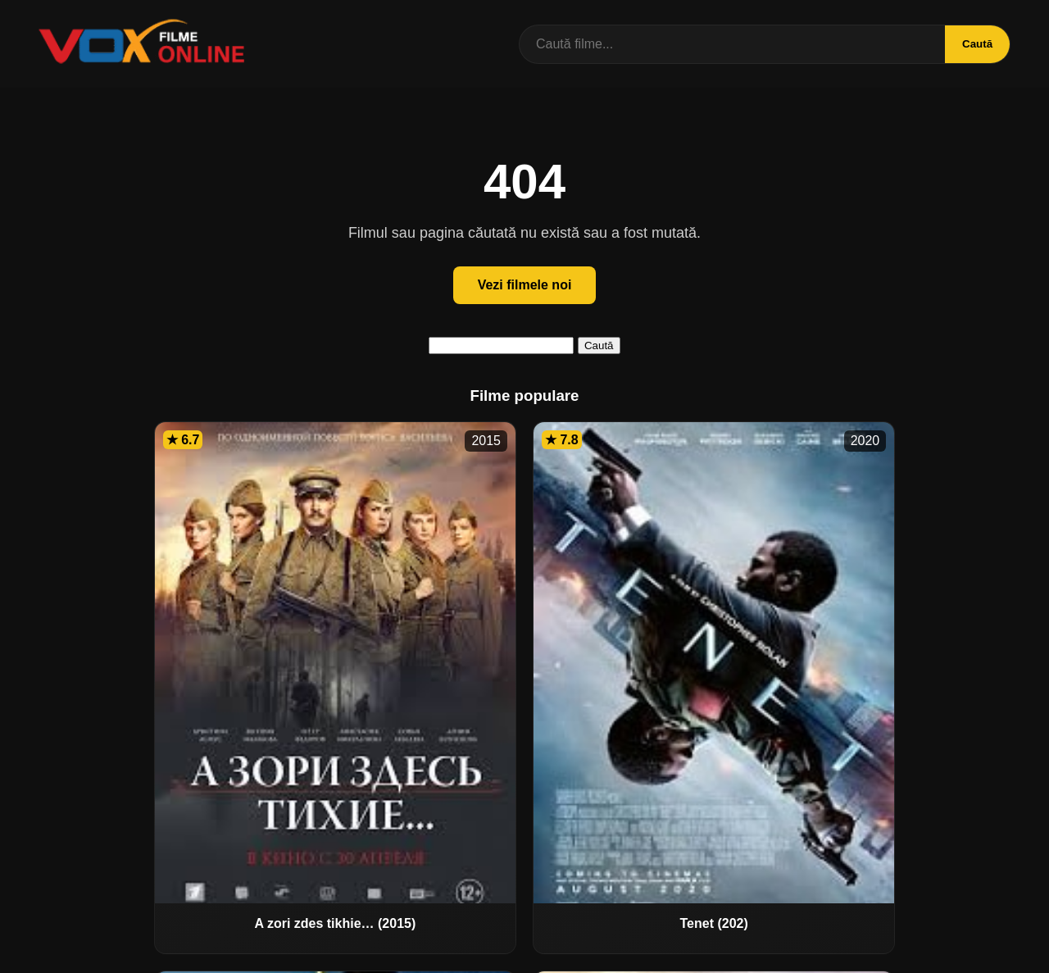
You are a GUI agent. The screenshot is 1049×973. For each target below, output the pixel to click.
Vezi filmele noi (525, 285)
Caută (974, 44)
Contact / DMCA (524, 950)
